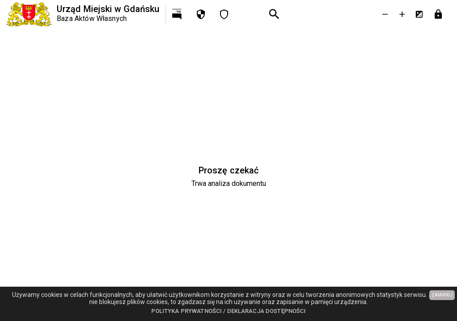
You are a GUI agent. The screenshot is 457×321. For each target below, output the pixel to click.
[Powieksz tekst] (402, 14)
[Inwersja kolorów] (419, 14)
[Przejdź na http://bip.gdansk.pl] (178, 14)
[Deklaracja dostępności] (224, 14)
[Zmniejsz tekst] (385, 14)
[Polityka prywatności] (201, 14)
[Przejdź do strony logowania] (438, 14)
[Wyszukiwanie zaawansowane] (274, 14)
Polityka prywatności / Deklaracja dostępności (228, 311)
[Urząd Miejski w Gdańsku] (83, 14)
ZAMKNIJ (442, 294)
